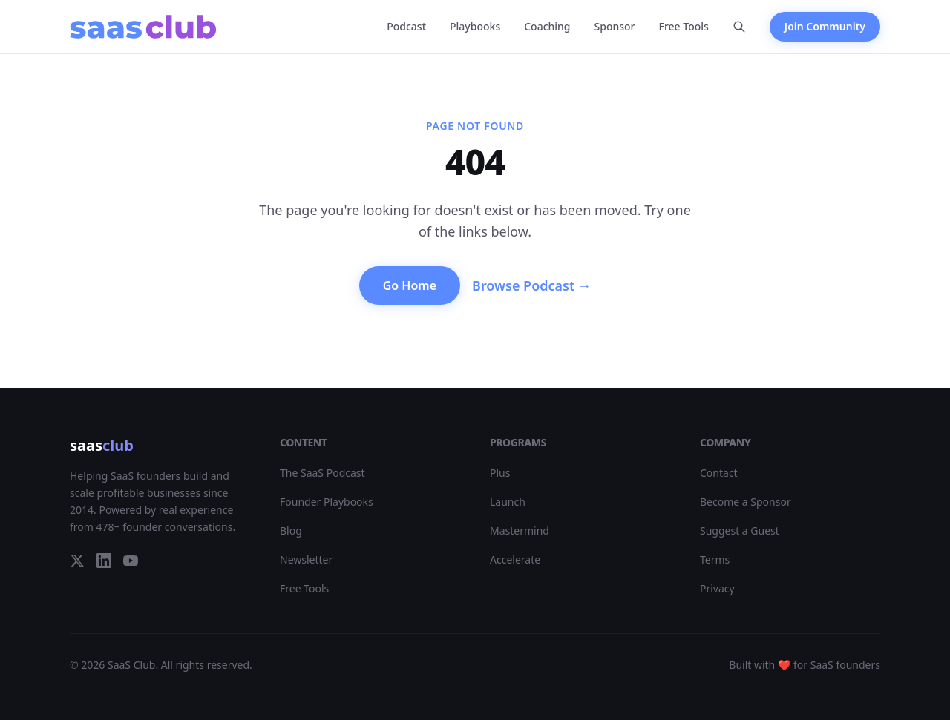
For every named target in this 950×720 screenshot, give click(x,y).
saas (102, 445)
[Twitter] (77, 560)
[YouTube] (130, 560)
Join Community (824, 26)
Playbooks (475, 26)
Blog (291, 531)
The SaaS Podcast (322, 473)
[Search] (739, 26)
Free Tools (684, 26)
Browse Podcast (531, 285)
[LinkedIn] (103, 560)
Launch (507, 502)
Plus (500, 473)
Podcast (406, 26)
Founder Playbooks (326, 502)
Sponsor (614, 26)
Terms (715, 559)
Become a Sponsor (745, 502)
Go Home (409, 285)
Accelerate (515, 559)
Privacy (717, 588)
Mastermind (519, 531)
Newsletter (306, 559)
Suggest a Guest (739, 531)
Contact (719, 473)
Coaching (547, 26)
